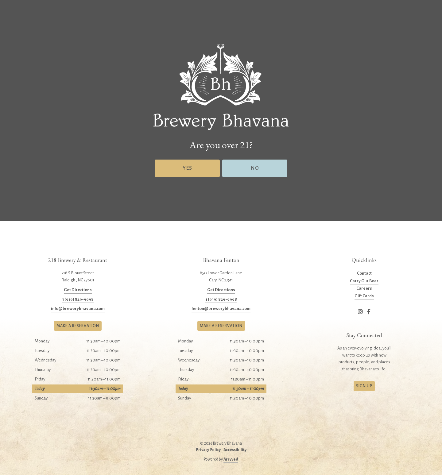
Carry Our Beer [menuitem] (364, 281)
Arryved (230, 459)
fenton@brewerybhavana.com (221, 308)
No (255, 168)
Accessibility (234, 450)
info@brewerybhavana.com (78, 308)
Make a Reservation (77, 326)
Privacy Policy (208, 450)
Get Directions (78, 290)
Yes (187, 168)
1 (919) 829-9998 (78, 299)
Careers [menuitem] (364, 288)
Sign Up (364, 386)
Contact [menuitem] (364, 273)
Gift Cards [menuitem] (364, 296)
